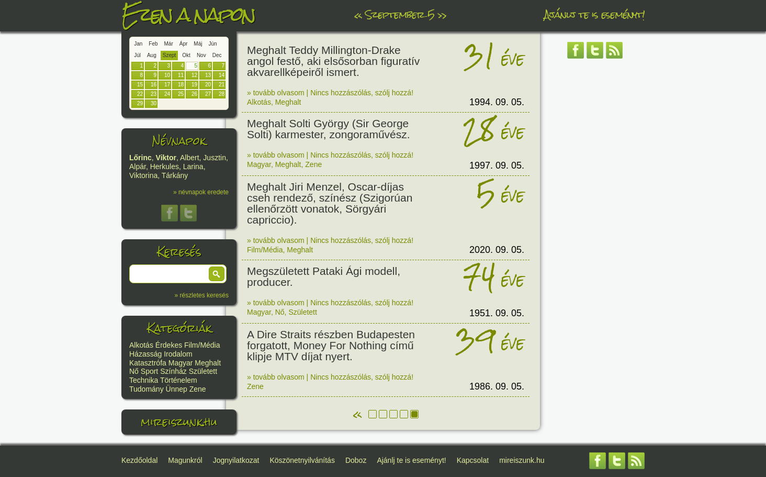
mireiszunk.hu (179, 422)
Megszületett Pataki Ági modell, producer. (323, 276)
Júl (137, 55)
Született (203, 371)
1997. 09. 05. (496, 165)
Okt (186, 55)
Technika (143, 380)
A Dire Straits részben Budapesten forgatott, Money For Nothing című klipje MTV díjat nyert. (331, 345)
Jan (138, 44)
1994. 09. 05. (496, 102)
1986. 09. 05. (496, 386)
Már (168, 44)
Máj (198, 44)
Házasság (145, 354)
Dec (217, 55)
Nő (134, 371)
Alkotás (141, 345)
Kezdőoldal (139, 460)
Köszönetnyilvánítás (302, 460)
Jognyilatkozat (236, 460)
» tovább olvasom (276, 92)
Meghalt (208, 363)
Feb (153, 44)
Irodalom (178, 354)
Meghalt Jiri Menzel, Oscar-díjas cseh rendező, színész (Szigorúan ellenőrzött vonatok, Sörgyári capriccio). (329, 203)
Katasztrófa (147, 363)
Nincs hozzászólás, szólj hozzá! (361, 92)
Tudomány (146, 389)
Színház (173, 371)
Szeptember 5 (399, 14)
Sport (149, 371)
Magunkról (185, 460)
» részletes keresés (202, 295)
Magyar (180, 363)
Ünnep (176, 389)
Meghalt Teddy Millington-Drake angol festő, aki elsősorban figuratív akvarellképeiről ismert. (333, 61)
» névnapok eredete (201, 192)
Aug (151, 55)
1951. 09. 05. (496, 313)
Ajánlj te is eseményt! (594, 14)
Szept (169, 55)
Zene (197, 389)
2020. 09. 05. (496, 250)
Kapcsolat (473, 460)
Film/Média (202, 345)
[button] (216, 274)
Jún (212, 44)
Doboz (355, 460)
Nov (201, 55)
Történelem (178, 380)
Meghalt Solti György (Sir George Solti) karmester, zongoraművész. (328, 129)
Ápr (183, 44)
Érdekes (168, 345)
